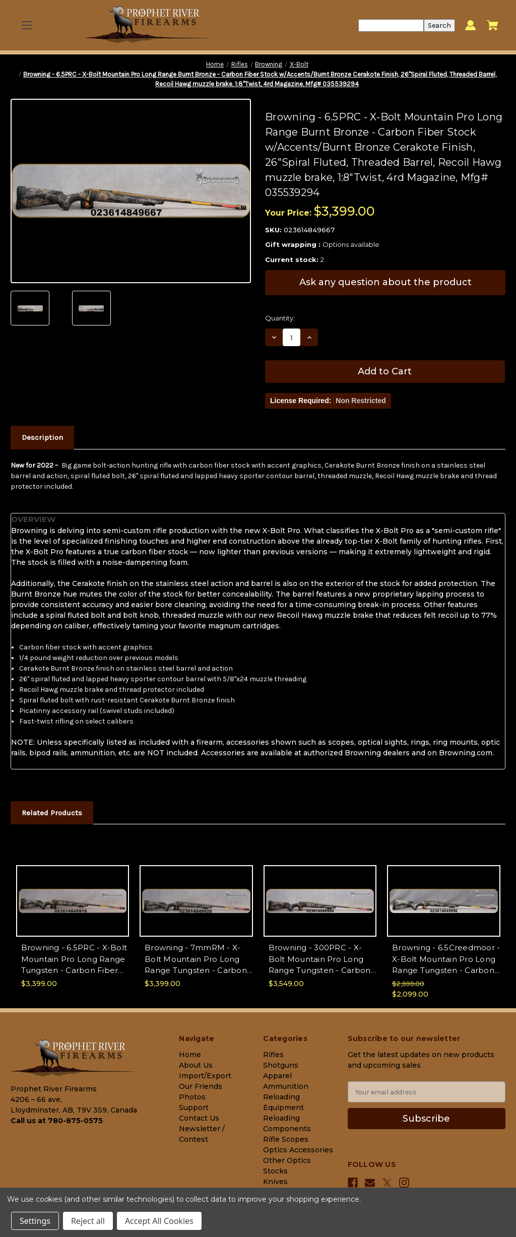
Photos (192, 1096)
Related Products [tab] (52, 812)
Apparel (277, 1075)
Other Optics (287, 1160)
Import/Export (205, 1075)
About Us (196, 1065)
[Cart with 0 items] (492, 25)
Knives (275, 1181)
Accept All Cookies (159, 1220)
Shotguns (280, 1065)
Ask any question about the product (385, 282)
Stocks (275, 1171)
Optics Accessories (298, 1149)
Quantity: (280, 318)
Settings (35, 1220)
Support (194, 1107)
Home (190, 1054)
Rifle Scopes (285, 1139)
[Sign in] (470, 25)
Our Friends (200, 1086)
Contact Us (199, 1118)
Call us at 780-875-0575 (57, 1120)
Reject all (88, 1220)
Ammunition (285, 1086)
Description (42, 437)
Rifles (273, 1054)
